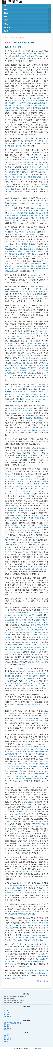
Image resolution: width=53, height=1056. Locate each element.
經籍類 (27, 9)
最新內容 (6, 1037)
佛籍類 (27, 23)
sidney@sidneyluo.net (35, 1048)
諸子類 (27, 16)
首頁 (5, 6)
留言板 (6, 1041)
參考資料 (6, 1025)
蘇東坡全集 (7, 1017)
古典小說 (27, 27)
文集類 (27, 20)
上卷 (31, 981)
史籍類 (27, 12)
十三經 (6, 1011)
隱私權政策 (7, 1029)
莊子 (5, 1009)
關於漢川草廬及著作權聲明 (12, 1023)
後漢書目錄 (38, 981)
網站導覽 (6, 1027)
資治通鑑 (6, 1015)
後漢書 (22, 37)
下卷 (45, 981)
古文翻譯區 (7, 1039)
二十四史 (16, 37)
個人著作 (27, 31)
